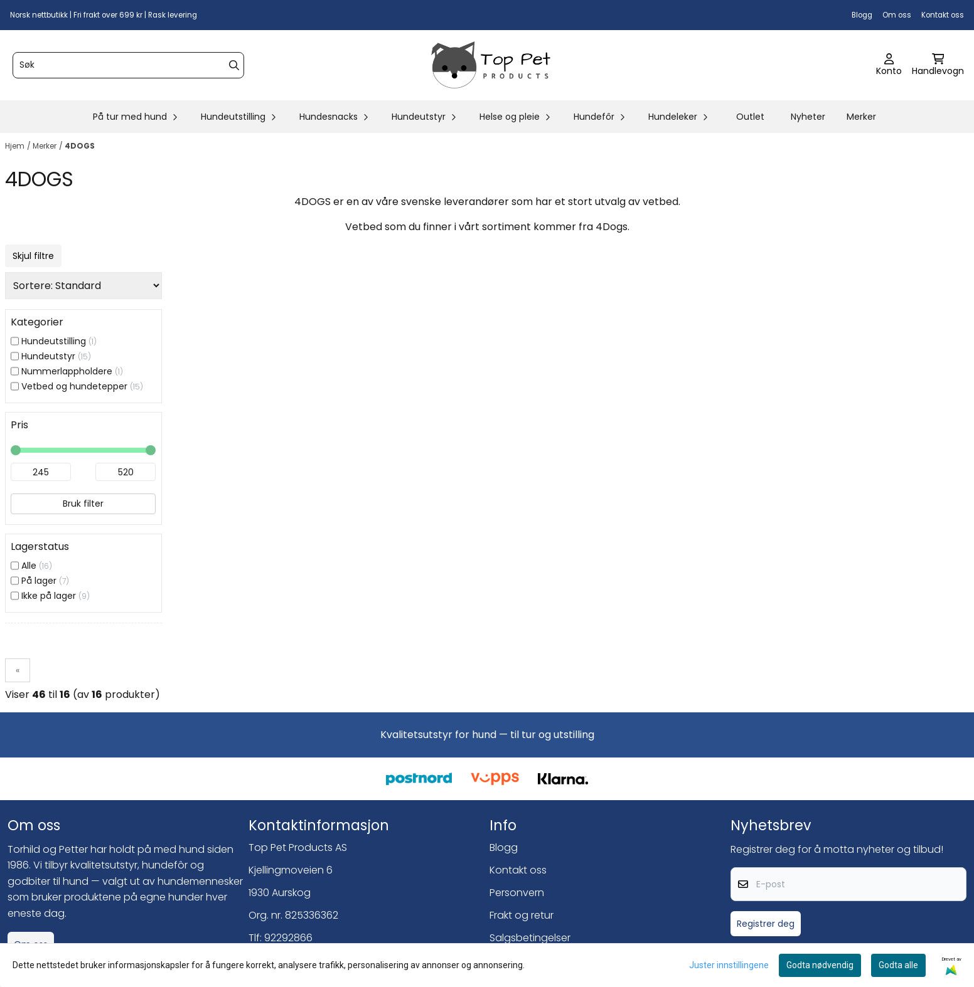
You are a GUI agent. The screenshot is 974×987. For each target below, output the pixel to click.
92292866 (288, 938)
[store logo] (491, 65)
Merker (861, 116)
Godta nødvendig (820, 965)
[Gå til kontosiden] (889, 65)
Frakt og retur (522, 915)
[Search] (234, 65)
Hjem (14, 145)
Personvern (517, 892)
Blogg (862, 15)
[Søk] (128, 65)
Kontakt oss (942, 15)
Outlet (750, 116)
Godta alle (898, 965)
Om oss (896, 15)
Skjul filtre (33, 256)
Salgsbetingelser (530, 938)
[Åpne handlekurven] (938, 65)
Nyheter (808, 116)
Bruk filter (83, 503)
